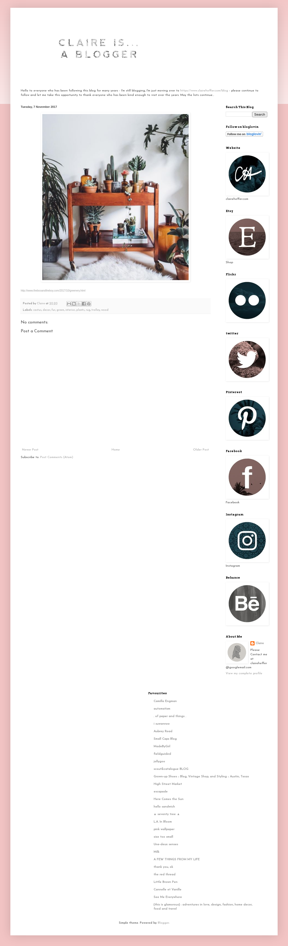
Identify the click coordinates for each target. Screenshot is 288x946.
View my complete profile (244, 673)
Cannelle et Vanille (167, 889)
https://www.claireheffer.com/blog (204, 90)
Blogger (163, 922)
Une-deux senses (166, 844)
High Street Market (168, 784)
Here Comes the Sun (168, 799)
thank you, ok (163, 867)
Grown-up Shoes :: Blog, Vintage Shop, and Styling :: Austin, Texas (201, 776)
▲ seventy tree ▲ (167, 814)
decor (46, 310)
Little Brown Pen (165, 882)
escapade (161, 791)
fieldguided (162, 754)
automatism (162, 708)
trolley (96, 310)
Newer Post (30, 449)
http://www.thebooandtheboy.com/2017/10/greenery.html (53, 290)
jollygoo (159, 761)
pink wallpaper (164, 829)
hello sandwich (164, 806)
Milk (156, 852)
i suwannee (162, 723)
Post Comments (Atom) (56, 457)
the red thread (164, 874)
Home (116, 449)
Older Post (201, 449)
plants (80, 310)
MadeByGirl (162, 746)
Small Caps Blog (165, 738)
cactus (37, 310)
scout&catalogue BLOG (171, 769)
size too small (163, 836)
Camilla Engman (165, 701)
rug (88, 310)
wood (104, 310)
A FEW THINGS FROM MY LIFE (177, 859)
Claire (260, 643)
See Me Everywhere (168, 897)
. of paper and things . (170, 716)
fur (53, 310)
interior (70, 310)
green (60, 310)
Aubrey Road (163, 731)
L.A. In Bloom (163, 821)
